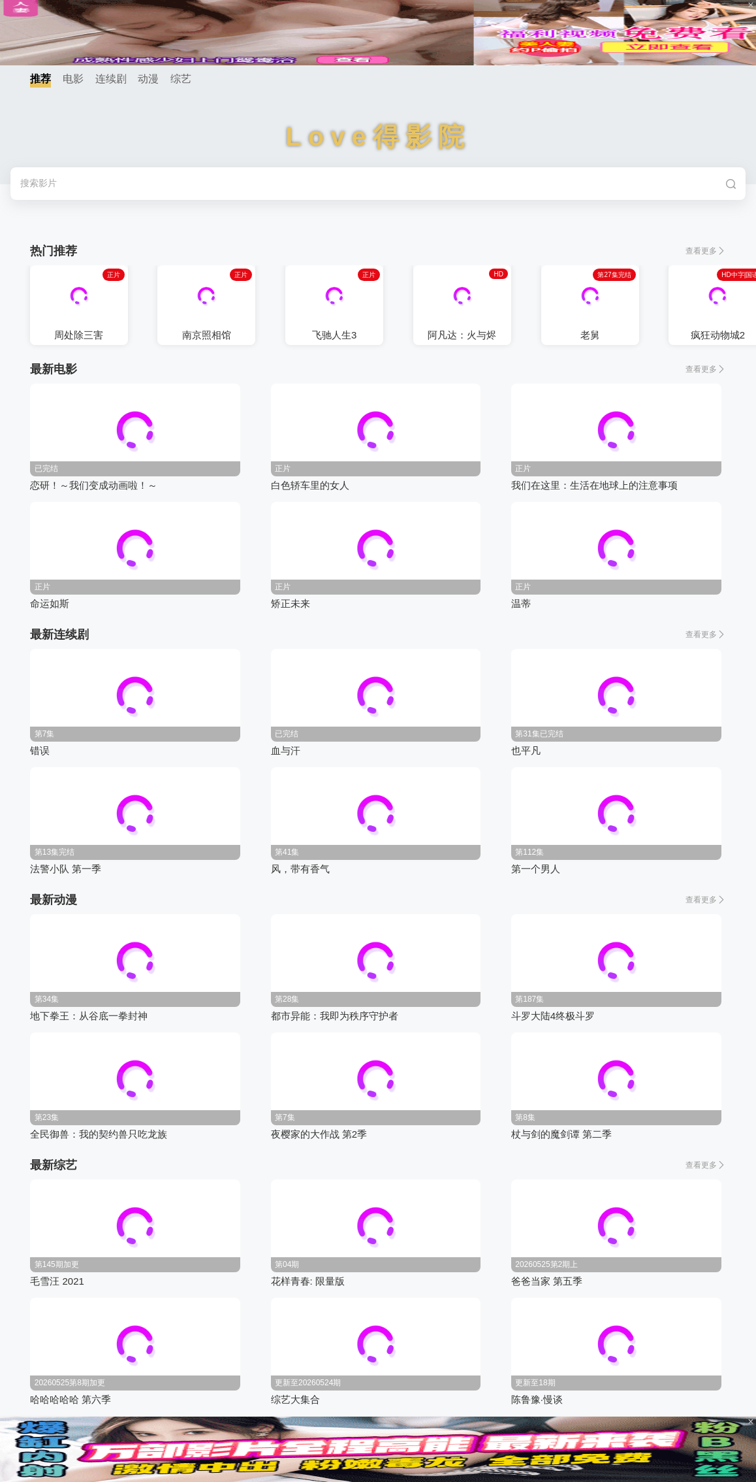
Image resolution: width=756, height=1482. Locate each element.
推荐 (40, 78)
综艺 (180, 78)
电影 (73, 78)
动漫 (148, 78)
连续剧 (111, 78)
